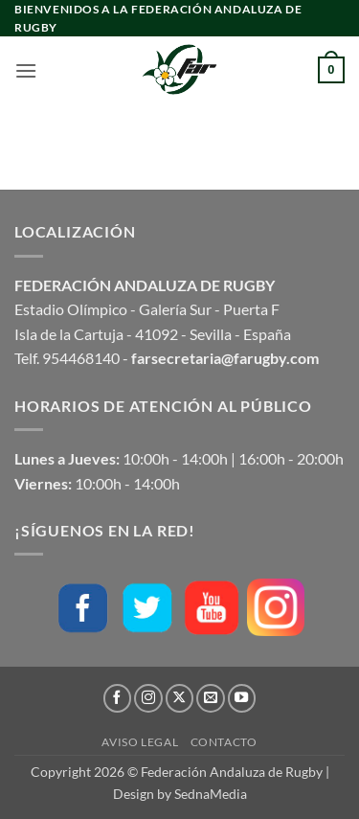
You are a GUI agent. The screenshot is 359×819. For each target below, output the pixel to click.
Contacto (224, 742)
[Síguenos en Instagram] (148, 698)
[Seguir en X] (180, 698)
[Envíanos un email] (210, 698)
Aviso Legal (139, 742)
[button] (25, 70)
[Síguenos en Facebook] (117, 698)
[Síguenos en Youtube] (242, 698)
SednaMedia (210, 793)
